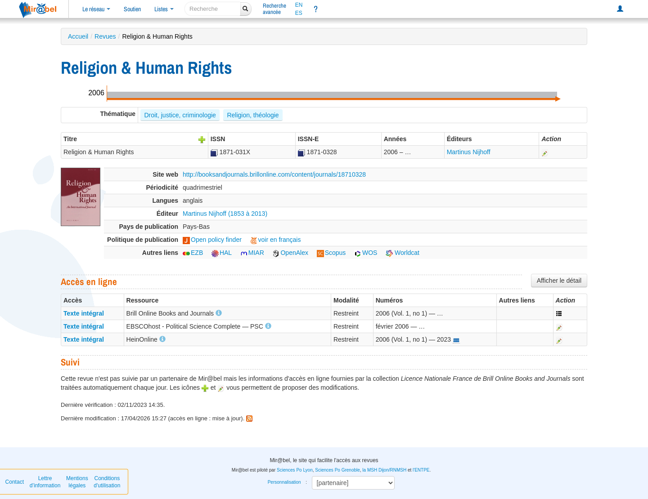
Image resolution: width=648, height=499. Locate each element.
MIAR (252, 252)
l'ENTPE (421, 470)
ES (298, 13)
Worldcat (402, 252)
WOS (365, 252)
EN (299, 5)
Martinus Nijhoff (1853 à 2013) (225, 213)
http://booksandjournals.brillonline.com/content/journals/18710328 (274, 174)
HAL (222, 252)
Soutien (132, 9)
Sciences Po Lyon (295, 470)
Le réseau (96, 9)
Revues (105, 36)
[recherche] (212, 8)
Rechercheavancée (274, 9)
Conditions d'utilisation (107, 482)
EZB (193, 252)
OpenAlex (290, 252)
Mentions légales (77, 482)
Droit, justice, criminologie (180, 115)
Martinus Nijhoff (468, 152)
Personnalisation (284, 482)
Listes (164, 9)
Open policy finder (212, 239)
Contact (14, 482)
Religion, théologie (253, 115)
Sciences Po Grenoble (337, 470)
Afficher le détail (559, 280)
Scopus (331, 252)
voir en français (275, 239)
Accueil (78, 36)
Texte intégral (83, 313)
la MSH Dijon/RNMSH (384, 470)
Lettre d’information (45, 482)
